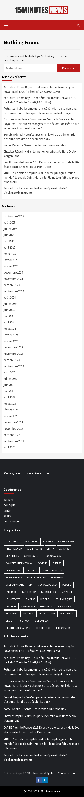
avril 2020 (9, 447)
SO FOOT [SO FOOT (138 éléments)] (25, 620)
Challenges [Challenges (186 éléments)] (12, 555)
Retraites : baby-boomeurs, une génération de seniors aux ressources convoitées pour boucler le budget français (40, 111)
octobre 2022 (12, 435)
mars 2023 (10, 404)
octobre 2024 (12, 285)
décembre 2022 (13, 422)
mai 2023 (9, 391)
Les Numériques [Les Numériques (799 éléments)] (63, 599)
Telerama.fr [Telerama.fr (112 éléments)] (63, 628)
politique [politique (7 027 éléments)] (28, 613)
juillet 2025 (10, 229)
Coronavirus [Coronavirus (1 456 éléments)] (53, 555)
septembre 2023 (14, 366)
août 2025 (10, 222)
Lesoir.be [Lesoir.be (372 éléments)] (11, 606)
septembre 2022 (14, 441)
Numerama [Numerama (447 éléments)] (12, 613)
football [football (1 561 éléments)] (31, 570)
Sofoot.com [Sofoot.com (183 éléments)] (42, 620)
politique (9, 505)
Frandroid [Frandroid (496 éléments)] (57, 577)
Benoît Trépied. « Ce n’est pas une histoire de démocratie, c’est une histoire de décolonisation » (40, 137)
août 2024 (10, 297)
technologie (11, 521)
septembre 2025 (14, 216)
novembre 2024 (13, 279)
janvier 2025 (11, 266)
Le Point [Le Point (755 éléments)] (44, 599)
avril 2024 (9, 322)
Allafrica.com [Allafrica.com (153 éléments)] (14, 548)
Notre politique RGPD (17, 773)
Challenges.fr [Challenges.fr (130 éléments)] (32, 555)
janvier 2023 (11, 416)
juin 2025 (9, 235)
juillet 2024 (10, 304)
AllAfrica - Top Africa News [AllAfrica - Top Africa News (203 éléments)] (58, 541)
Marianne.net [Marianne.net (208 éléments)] (64, 606)
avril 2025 (9, 247)
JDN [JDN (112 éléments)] (31, 584)
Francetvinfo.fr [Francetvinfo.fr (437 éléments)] (36, 577)
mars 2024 (10, 329)
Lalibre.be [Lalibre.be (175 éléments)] (11, 591)
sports (8, 516)
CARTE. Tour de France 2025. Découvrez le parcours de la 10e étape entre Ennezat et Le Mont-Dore (41, 164)
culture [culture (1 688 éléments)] (56, 563)
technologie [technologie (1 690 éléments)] (43, 628)
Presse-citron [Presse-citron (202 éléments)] (47, 613)
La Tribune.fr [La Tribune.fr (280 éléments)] (48, 591)
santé (7, 510)
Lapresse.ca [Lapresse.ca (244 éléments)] (29, 591)
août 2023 (10, 372)
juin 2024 (9, 310)
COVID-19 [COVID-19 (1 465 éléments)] (42, 563)
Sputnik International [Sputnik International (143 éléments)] (18, 628)
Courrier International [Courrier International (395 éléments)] (19, 563)
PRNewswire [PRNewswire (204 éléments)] (67, 613)
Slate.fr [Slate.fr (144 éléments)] (10, 620)
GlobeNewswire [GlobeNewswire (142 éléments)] (15, 584)
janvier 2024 (11, 341)
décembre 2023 (13, 347)
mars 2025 (10, 254)
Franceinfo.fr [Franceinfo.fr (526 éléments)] (14, 577)
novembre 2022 (13, 429)
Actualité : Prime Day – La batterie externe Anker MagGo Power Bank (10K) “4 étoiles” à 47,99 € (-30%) (39, 89)
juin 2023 (9, 385)
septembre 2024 (14, 291)
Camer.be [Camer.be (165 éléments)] (64, 548)
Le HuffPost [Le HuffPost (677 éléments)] (13, 599)
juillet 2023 (10, 379)
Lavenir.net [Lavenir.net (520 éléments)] (67, 591)
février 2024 (11, 335)
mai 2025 (9, 241)
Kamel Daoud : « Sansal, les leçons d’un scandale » (35, 145)
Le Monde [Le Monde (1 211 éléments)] (30, 599)
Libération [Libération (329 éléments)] (46, 606)
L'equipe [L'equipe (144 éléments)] (66, 584)
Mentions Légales (44, 773)
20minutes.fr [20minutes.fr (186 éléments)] (30, 541)
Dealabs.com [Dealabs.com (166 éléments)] (13, 570)
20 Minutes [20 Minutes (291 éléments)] (12, 541)
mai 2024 (9, 316)
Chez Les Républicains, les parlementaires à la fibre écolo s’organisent (40, 154)
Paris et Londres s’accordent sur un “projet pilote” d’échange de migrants (35, 190)
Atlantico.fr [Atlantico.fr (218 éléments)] (34, 548)
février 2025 (11, 260)
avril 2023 (9, 397)
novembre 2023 (13, 354)
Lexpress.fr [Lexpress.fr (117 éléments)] (28, 606)
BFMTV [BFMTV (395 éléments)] (50, 548)
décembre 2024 (13, 272)
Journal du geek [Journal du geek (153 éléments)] (47, 584)
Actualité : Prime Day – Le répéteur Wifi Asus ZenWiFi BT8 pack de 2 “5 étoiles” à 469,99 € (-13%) (39, 100)
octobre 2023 (12, 360)
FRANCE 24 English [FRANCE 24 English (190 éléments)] (52, 570)
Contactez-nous (67, 773)
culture (8, 500)
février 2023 (11, 410)
